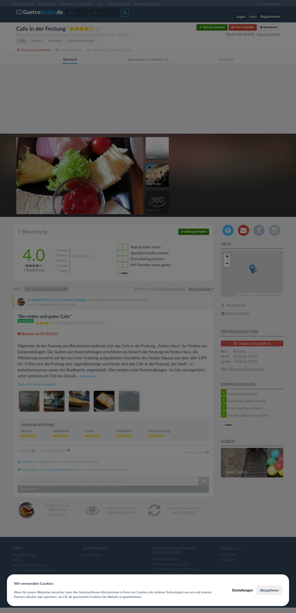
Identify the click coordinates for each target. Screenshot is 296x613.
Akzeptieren (269, 590)
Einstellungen (242, 590)
